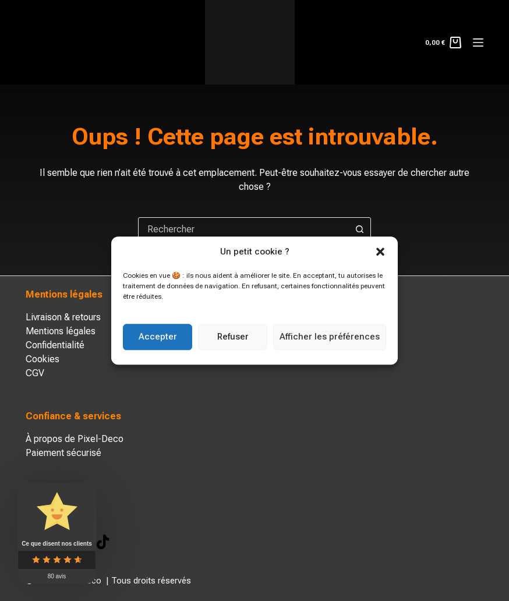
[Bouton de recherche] (359, 229)
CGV (35, 373)
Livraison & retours (63, 317)
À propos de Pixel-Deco (74, 438)
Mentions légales (61, 331)
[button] (380, 252)
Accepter (158, 336)
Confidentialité (55, 345)
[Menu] (478, 42)
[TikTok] (103, 542)
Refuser (233, 336)
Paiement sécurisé (63, 452)
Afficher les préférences (330, 336)
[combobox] (243, 229)
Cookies (42, 359)
